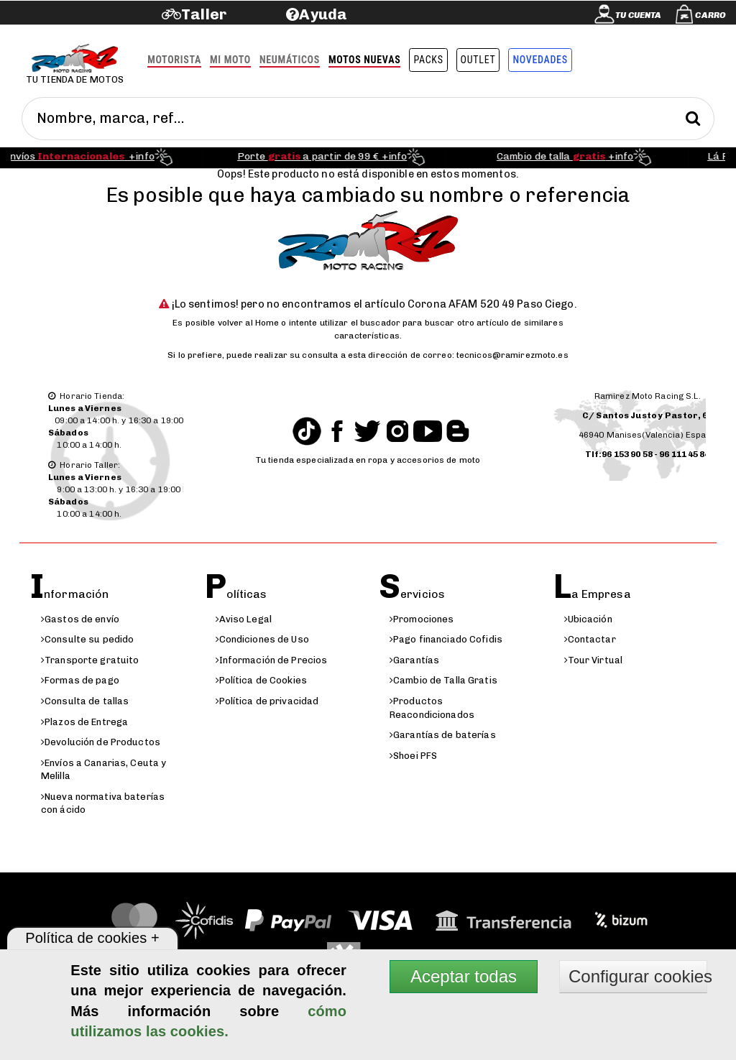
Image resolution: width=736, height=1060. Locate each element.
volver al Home (249, 323)
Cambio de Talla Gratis (443, 680)
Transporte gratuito (90, 660)
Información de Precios (272, 660)
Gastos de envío (80, 619)
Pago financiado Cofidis (446, 639)
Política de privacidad (267, 701)
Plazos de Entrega (84, 721)
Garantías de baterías (443, 734)
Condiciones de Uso (262, 639)
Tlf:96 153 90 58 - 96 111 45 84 (647, 454)
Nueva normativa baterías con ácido (103, 803)
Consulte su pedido (87, 639)
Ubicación (588, 619)
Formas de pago (80, 680)
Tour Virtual (593, 660)
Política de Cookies (261, 680)
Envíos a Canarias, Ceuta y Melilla (103, 769)
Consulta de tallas (85, 701)
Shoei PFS (413, 755)
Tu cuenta (638, 15)
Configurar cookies (638, 976)
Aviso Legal (244, 619)
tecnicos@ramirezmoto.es (512, 355)
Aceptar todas (463, 976)
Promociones (422, 619)
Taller (203, 14)
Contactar (590, 639)
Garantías (414, 660)
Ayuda (323, 14)
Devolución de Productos (100, 742)
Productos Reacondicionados (432, 708)
